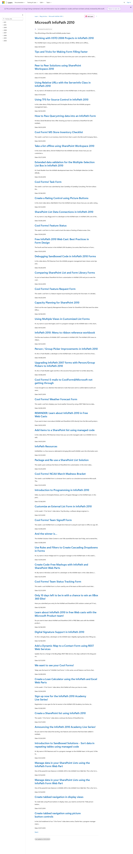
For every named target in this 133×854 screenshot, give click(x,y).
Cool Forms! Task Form (48, 181)
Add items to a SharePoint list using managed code (65, 430)
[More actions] (96, 16)
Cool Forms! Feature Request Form (55, 288)
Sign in (129, 2)
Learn (36, 16)
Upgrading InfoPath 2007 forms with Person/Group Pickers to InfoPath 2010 (65, 364)
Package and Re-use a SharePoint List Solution (62, 460)
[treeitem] (13, 22)
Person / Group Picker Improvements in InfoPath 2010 (66, 348)
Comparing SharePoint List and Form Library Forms (65, 272)
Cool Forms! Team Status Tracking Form (58, 581)
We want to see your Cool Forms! (54, 665)
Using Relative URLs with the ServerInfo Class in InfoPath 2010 (63, 84)
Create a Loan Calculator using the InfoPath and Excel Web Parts (66, 680)
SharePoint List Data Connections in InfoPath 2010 (64, 211)
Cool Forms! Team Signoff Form (53, 520)
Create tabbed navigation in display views (59, 796)
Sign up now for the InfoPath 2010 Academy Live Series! (60, 697)
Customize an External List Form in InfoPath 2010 (63, 506)
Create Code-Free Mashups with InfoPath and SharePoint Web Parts (61, 566)
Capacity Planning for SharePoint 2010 (57, 302)
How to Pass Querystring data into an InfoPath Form (65, 115)
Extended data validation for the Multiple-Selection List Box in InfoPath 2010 (65, 163)
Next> (37, 832)
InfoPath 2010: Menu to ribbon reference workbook (65, 332)
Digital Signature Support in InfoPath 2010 (59, 632)
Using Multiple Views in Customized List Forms (62, 318)
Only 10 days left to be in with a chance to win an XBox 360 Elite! (66, 596)
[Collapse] (23, 15)
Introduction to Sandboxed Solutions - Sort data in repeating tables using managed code (64, 744)
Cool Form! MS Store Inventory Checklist (59, 132)
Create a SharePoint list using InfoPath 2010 (60, 713)
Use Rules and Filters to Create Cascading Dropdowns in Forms (66, 549)
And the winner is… (46, 533)
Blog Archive (43, 16)
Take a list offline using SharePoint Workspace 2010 (64, 145)
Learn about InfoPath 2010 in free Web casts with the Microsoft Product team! (65, 613)
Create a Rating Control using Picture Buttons (61, 198)
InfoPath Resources (46, 446)
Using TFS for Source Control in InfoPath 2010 (61, 99)
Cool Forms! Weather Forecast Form (56, 399)
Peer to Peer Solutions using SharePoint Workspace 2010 (58, 67)
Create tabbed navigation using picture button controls (58, 814)
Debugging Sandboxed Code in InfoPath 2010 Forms (65, 256)
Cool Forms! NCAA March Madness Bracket (60, 473)
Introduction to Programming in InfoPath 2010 (62, 490)
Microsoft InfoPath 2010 (56, 16)
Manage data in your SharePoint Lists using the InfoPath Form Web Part (62, 764)
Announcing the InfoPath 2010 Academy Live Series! (65, 726)
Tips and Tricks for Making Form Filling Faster (61, 51)
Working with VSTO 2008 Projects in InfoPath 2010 (64, 38)
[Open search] (124, 2)
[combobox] (12, 18)
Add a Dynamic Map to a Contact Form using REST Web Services (64, 647)
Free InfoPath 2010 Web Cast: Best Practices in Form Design (62, 240)
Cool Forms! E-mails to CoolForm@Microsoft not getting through (63, 381)
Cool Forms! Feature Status (51, 225)
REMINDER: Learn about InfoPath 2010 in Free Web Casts (61, 414)
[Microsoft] (3, 2)
